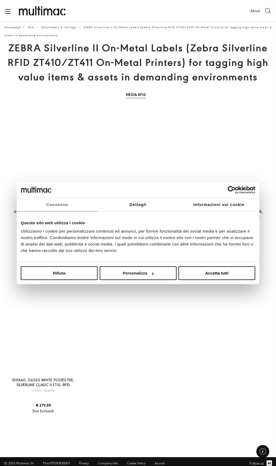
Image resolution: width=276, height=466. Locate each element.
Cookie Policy (136, 463)
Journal (159, 463)
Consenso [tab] (57, 204)
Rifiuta (59, 273)
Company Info (108, 463)
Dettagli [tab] (137, 204)
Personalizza (138, 273)
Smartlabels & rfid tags (59, 27)
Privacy (84, 463)
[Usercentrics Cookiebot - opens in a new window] (231, 190)
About (255, 10)
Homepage (12, 27)
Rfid (31, 27)
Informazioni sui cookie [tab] (218, 204)
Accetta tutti (217, 273)
